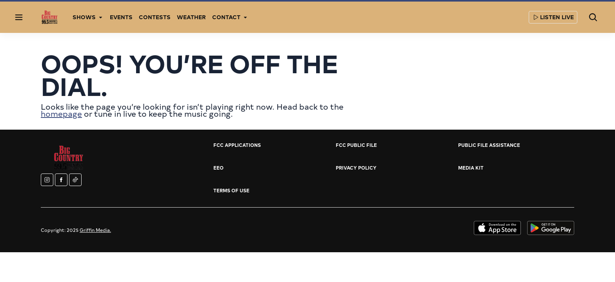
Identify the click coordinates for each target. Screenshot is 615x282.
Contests (155, 17)
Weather (191, 17)
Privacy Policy (356, 167)
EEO (218, 167)
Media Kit (471, 167)
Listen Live (553, 17)
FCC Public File (356, 145)
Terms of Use (231, 190)
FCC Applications (237, 145)
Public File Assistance (489, 145)
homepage (61, 113)
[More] (100, 17)
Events (121, 17)
